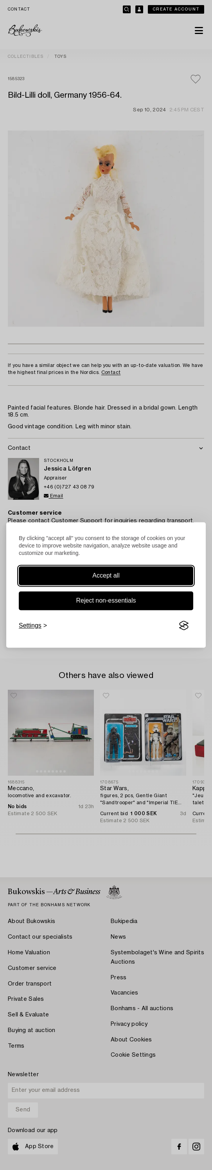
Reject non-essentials (106, 600)
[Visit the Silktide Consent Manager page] (183, 625)
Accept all (105, 575)
